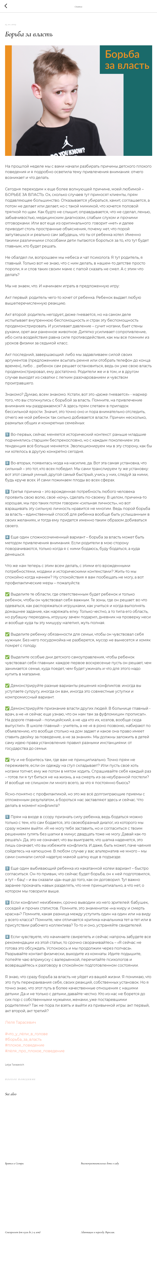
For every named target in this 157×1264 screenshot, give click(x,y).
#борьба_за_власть (23, 1039)
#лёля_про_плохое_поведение (35, 1051)
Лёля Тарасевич (20, 1022)
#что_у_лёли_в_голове (26, 1034)
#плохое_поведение (24, 1045)
